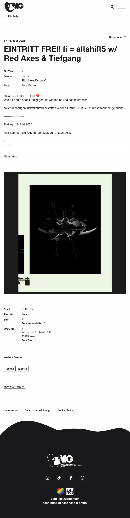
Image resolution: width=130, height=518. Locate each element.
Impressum (10, 410)
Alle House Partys (34, 80)
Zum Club (29, 340)
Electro (22, 368)
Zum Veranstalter (33, 323)
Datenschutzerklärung (37, 410)
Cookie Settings (66, 410)
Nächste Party (14, 386)
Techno (9, 368)
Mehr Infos (12, 156)
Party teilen (117, 37)
